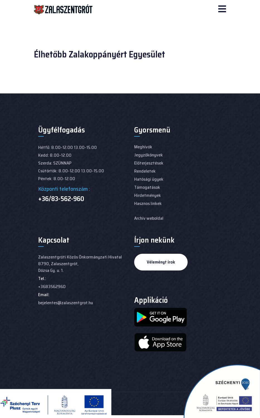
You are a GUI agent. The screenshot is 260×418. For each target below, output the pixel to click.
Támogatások (147, 187)
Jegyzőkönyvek (148, 154)
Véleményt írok (161, 261)
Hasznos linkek (148, 203)
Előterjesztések (148, 163)
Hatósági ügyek (148, 179)
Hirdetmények (147, 195)
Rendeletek (145, 171)
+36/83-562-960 (61, 199)
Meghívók (143, 146)
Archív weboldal (148, 218)
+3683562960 (52, 286)
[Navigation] (222, 9)
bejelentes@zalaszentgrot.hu (65, 302)
